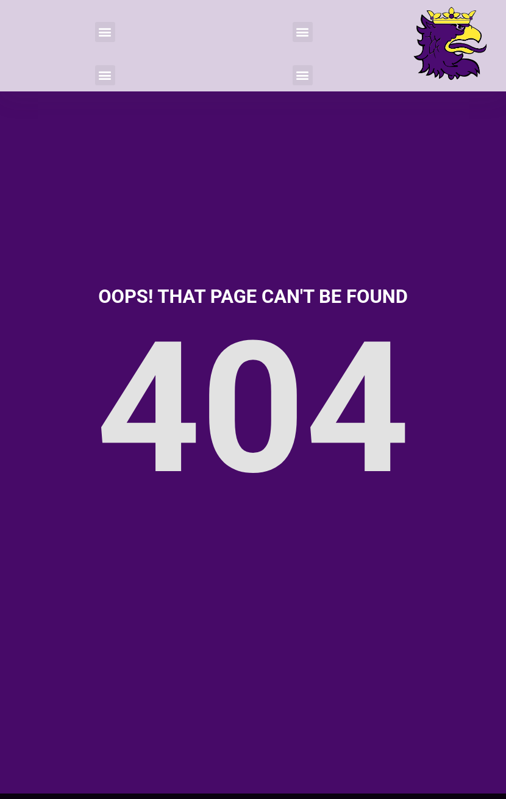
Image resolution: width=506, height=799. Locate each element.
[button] (105, 32)
